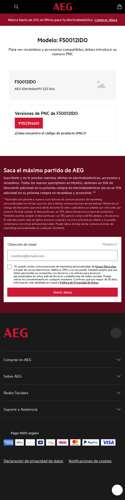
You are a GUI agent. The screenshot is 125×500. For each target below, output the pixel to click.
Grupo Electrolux (105, 266)
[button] (62, 359)
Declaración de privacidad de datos (33, 461)
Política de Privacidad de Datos (79, 282)
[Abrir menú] (5, 6)
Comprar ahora (106, 19)
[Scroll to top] (115, 333)
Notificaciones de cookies (90, 461)
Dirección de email (22, 244)
